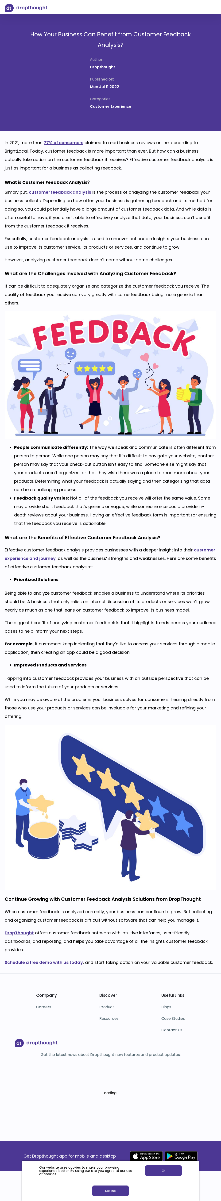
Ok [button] (163, 1171)
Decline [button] (110, 1191)
